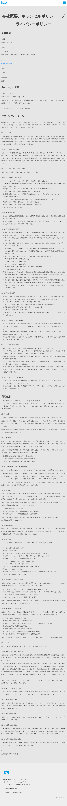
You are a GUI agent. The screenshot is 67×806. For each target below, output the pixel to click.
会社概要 (7, 792)
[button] (64, 2)
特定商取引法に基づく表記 (11, 788)
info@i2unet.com (6, 63)
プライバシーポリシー (25, 792)
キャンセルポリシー (14, 792)
